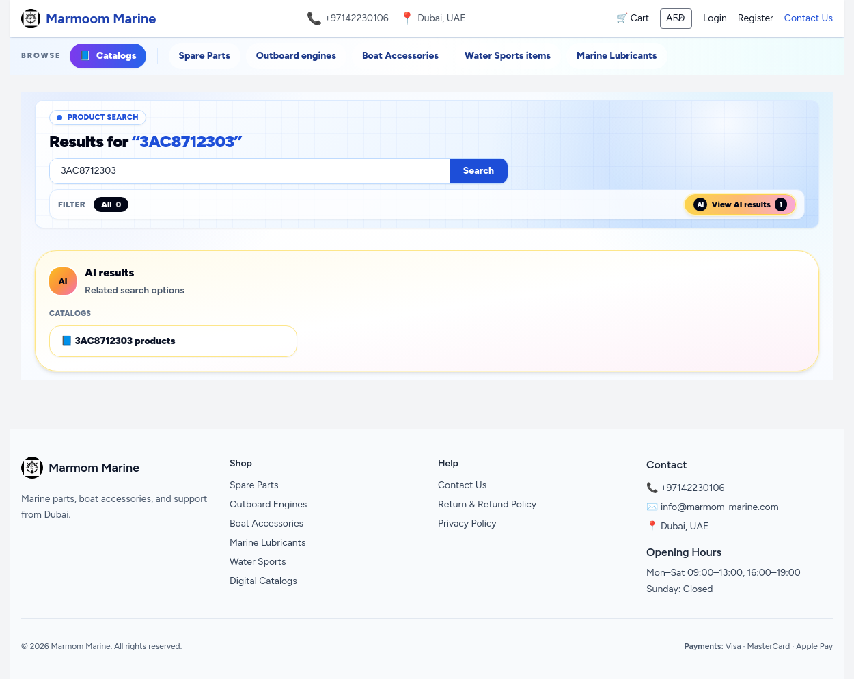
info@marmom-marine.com (720, 507)
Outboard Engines (268, 504)
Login (715, 18)
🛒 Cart (632, 18)
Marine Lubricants (617, 56)
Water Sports (258, 562)
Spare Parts (204, 56)
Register (755, 18)
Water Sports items (508, 56)
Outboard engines (296, 56)
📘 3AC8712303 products (118, 341)
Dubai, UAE (684, 526)
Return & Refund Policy (487, 504)
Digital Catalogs (263, 581)
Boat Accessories (400, 56)
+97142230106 (357, 18)
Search (478, 170)
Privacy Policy (467, 523)
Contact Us (808, 18)
